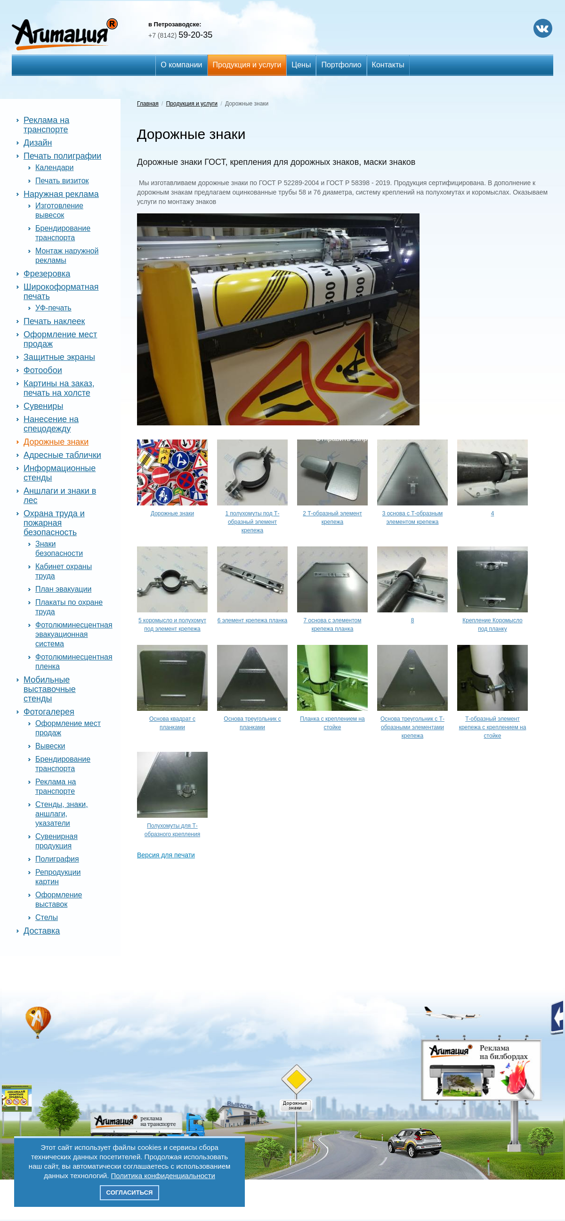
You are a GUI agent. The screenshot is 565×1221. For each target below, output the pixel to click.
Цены (301, 65)
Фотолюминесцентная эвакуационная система (74, 634)
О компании (181, 65)
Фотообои (43, 370)
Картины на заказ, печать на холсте (59, 388)
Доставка (42, 931)
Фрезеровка (47, 273)
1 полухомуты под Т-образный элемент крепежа (253, 522)
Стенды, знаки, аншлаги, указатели (61, 813)
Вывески (50, 746)
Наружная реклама (61, 194)
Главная (148, 103)
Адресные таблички (62, 455)
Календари (54, 167)
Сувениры (43, 406)
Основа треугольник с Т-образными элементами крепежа (412, 727)
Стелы (46, 917)
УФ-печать (53, 308)
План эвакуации (63, 589)
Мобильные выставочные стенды (50, 689)
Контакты (388, 65)
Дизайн (38, 142)
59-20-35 (180, 35)
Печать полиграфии (62, 156)
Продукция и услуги (247, 65)
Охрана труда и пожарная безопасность (54, 523)
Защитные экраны (59, 357)
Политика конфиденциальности (163, 1176)
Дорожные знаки (56, 442)
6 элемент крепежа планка (253, 620)
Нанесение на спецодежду (51, 424)
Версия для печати (166, 855)
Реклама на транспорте (46, 124)
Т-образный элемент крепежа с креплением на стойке (492, 727)
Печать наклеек (54, 321)
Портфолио (341, 65)
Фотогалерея (49, 711)
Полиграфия (57, 859)
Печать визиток (62, 181)
